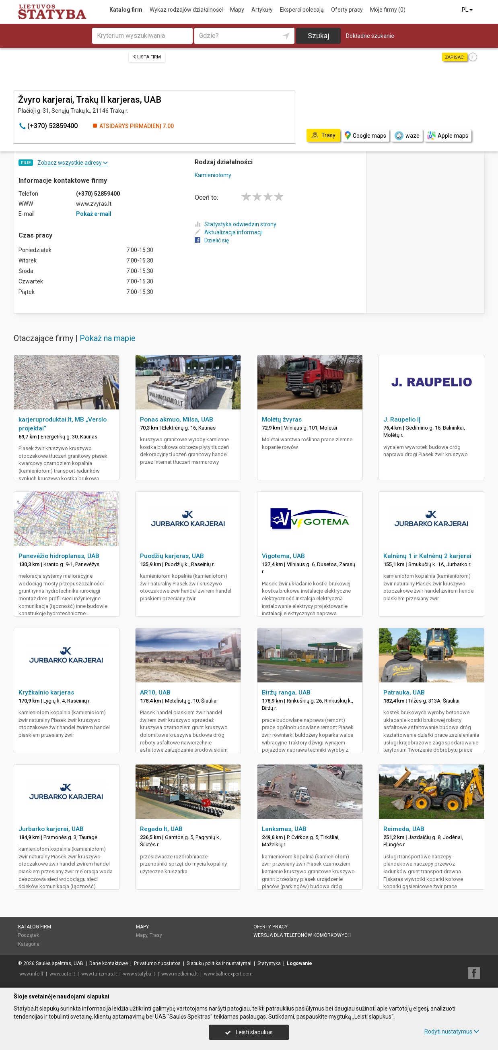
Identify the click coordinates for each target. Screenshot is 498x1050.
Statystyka (269, 963)
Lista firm (147, 57)
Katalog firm (125, 9)
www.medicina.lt (179, 974)
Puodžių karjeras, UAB (172, 556)
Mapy (237, 9)
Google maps (365, 135)
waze (407, 135)
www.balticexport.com (228, 974)
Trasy (156, 935)
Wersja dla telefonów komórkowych (302, 935)
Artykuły (262, 9)
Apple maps (447, 135)
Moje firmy (387, 9)
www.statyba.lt (139, 974)
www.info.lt (31, 974)
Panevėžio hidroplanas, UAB (59, 556)
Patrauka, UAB (404, 692)
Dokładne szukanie (370, 36)
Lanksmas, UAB (284, 829)
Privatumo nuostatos (157, 963)
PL (468, 9)
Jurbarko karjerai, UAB (51, 829)
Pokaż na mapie (108, 338)
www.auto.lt (62, 974)
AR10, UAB (155, 692)
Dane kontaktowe (108, 963)
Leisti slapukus (249, 1032)
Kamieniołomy (213, 175)
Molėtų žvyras (282, 419)
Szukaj (318, 35)
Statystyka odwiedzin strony (235, 224)
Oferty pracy (347, 9)
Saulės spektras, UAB (59, 963)
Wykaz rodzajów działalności (186, 9)
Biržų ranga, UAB (286, 692)
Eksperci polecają (302, 9)
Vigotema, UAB (283, 556)
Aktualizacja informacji (229, 232)
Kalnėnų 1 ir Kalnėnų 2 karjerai (427, 556)
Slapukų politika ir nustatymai (219, 963)
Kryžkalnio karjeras (46, 692)
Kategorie (28, 944)
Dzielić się (212, 240)
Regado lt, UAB (161, 829)
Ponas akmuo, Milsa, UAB (176, 419)
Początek (28, 935)
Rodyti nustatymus (451, 1031)
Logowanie (299, 963)
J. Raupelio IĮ (401, 419)
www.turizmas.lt (99, 974)
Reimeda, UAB (403, 829)
